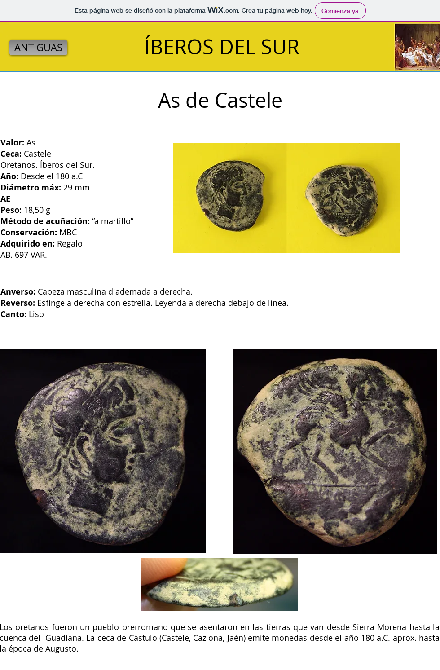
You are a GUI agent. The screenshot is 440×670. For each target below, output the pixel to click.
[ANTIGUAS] (38, 47)
